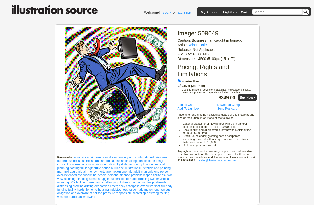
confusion (87, 164)
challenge (131, 161)
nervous (164, 189)
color (132, 182)
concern (74, 164)
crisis (98, 164)
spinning (70, 179)
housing (103, 189)
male (140, 189)
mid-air (82, 171)
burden (62, 161)
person (97, 193)
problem (136, 175)
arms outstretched (141, 157)
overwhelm (84, 193)
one (73, 193)
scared (137, 193)
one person (161, 171)
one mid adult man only (137, 171)
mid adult (70, 171)
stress (93, 179)
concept (62, 164)
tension (120, 179)
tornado (131, 179)
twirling (164, 193)
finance (148, 164)
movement (151, 189)
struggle (103, 179)
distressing (64, 186)
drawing (78, 186)
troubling (143, 179)
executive (147, 186)
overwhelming (87, 175)
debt (105, 164)
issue (132, 189)
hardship (83, 189)
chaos (143, 161)
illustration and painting (155, 168)
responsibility (151, 175)
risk (163, 175)
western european (69, 197)
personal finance (118, 175)
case (91, 182)
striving (154, 193)
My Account (210, 12)
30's (72, 182)
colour (141, 182)
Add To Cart (186, 105)
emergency (117, 186)
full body (166, 186)
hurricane (117, 168)
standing (82, 179)
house (106, 168)
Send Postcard (227, 108)
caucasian (117, 161)
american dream (106, 157)
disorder (161, 182)
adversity (80, 157)
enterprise (132, 186)
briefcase (161, 157)
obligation (63, 193)
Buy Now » (247, 97)
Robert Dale (197, 45)
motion (116, 171)
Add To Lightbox (189, 108)
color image (156, 161)
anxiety (123, 157)
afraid (91, 157)
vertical (165, 179)
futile (97, 168)
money (92, 171)
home (93, 189)
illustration (131, 168)
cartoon (105, 161)
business (74, 161)
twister (154, 179)
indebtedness (119, 189)
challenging (110, 182)
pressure (109, 193)
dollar (125, 164)
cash (98, 182)
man (60, 171)
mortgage (104, 171)
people (102, 175)
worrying (63, 182)
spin (145, 193)
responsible (124, 193)
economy (135, 164)
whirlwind (89, 197)
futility (72, 189)
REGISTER (184, 12)
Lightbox (230, 12)
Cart (244, 12)
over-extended (67, 175)
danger (150, 182)
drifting (89, 186)
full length (86, 168)
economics (101, 186)
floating (75, 168)
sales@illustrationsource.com (217, 160)
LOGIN (167, 12)
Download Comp (228, 105)
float (157, 186)
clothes (123, 182)
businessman (90, 161)
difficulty (114, 164)
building (81, 182)
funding (62, 189)
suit (112, 179)
